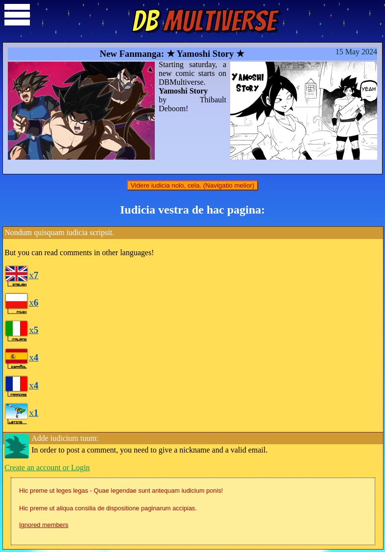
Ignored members (43, 524)
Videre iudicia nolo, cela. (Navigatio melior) (192, 185)
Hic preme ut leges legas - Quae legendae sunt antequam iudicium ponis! (121, 490)
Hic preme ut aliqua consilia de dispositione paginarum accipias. (108, 508)
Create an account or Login (47, 467)
